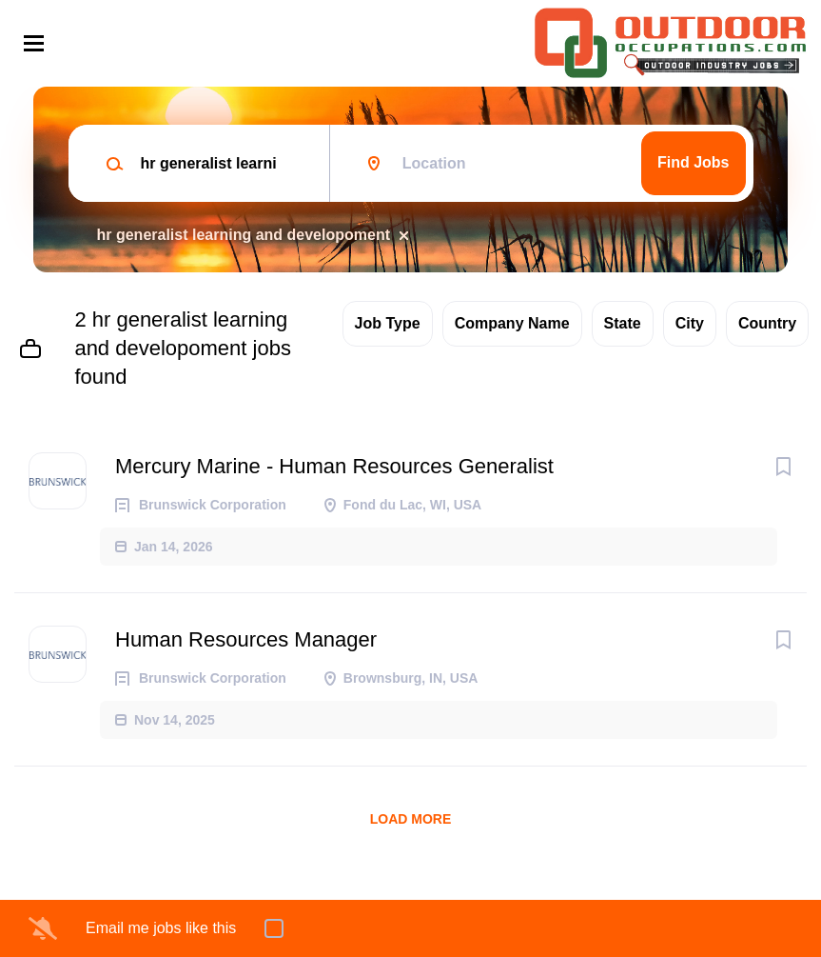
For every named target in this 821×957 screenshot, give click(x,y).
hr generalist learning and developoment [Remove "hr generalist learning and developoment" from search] (244, 235)
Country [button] (767, 323)
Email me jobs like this (161, 928)
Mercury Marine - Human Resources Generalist (334, 466)
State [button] (622, 323)
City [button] (689, 323)
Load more (411, 819)
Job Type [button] (387, 323)
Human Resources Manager (246, 639)
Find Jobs (693, 162)
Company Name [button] (512, 323)
